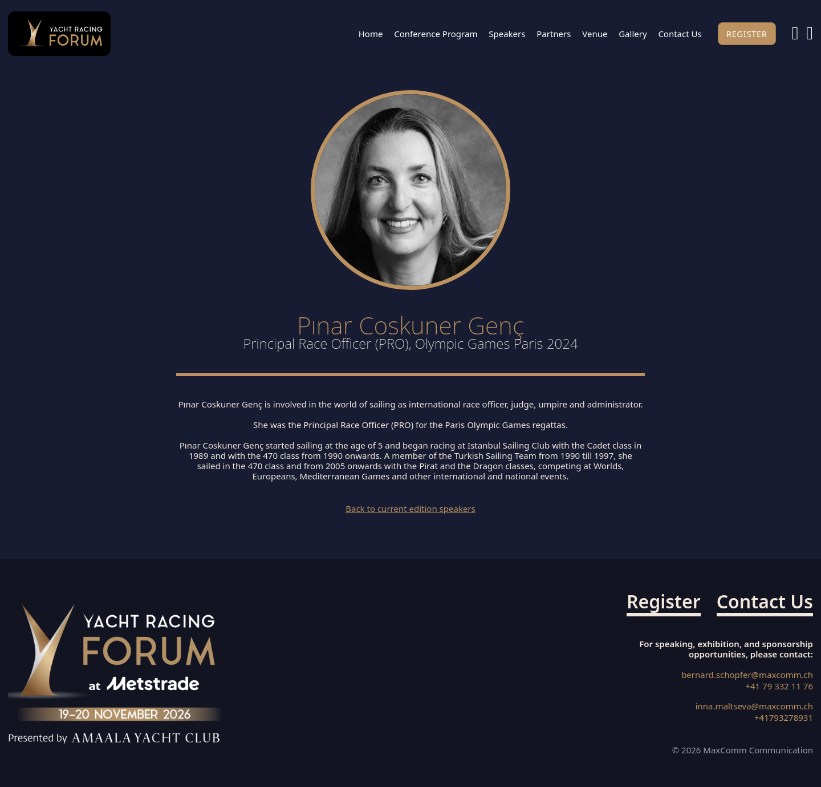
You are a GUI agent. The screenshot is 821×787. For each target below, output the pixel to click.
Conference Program (435, 34)
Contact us (679, 34)
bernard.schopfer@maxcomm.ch (747, 675)
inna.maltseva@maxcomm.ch (754, 706)
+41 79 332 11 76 (779, 686)
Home (371, 34)
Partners (554, 34)
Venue (594, 34)
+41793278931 (783, 717)
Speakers (507, 34)
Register (746, 33)
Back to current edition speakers (410, 508)
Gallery (633, 34)
